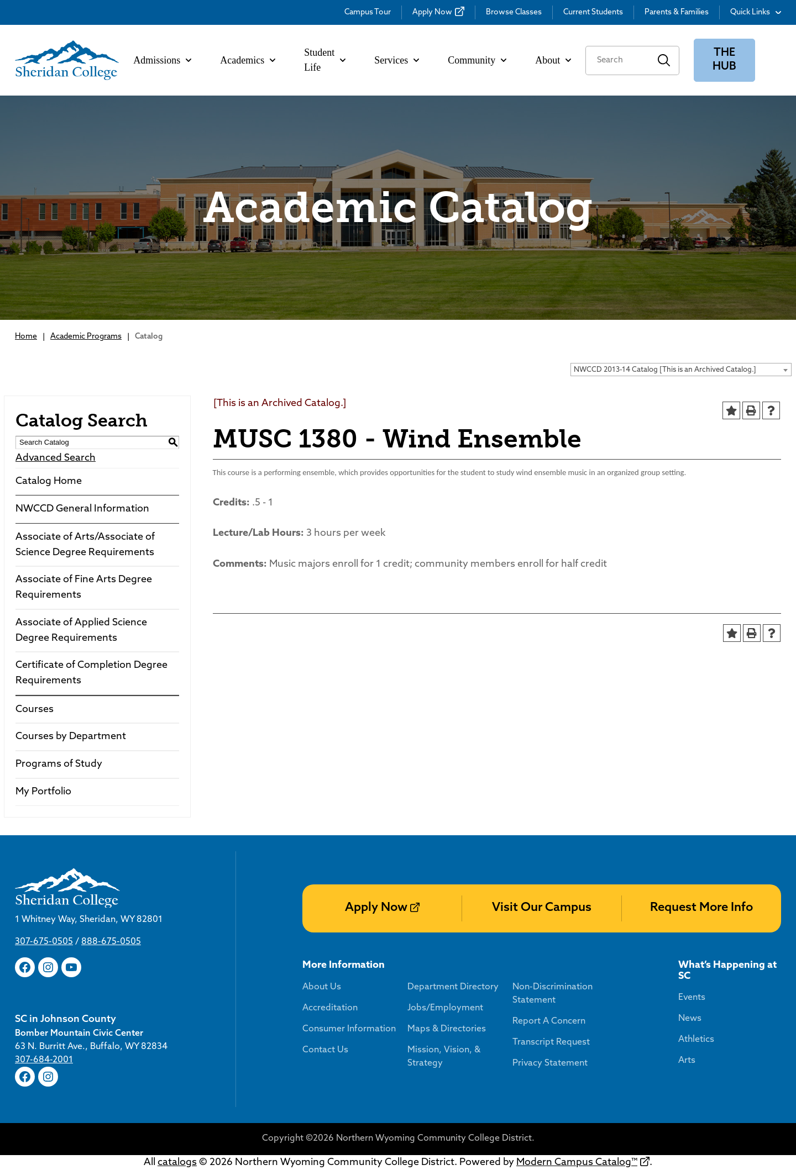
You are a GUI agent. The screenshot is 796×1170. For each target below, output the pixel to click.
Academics (247, 60)
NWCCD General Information (82, 509)
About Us (321, 987)
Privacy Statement (550, 1063)
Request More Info (701, 908)
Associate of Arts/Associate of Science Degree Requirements (85, 545)
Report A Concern (548, 1021)
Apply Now (432, 12)
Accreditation (330, 1008)
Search (664, 60)
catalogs (177, 1162)
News (689, 1018)
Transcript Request (551, 1042)
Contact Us (325, 1050)
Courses (34, 709)
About (553, 60)
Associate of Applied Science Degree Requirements (81, 631)
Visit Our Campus (541, 908)
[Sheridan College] (67, 60)
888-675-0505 (111, 941)
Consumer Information (349, 1029)
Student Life (324, 60)
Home (26, 337)
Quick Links (755, 12)
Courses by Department (70, 736)
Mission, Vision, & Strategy (443, 1057)
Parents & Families (677, 12)
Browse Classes (514, 12)
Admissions (162, 60)
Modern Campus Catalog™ (576, 1162)
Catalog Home (48, 481)
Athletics (696, 1039)
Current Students (593, 12)
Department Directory (453, 987)
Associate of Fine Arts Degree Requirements (83, 587)
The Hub (724, 60)
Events (691, 997)
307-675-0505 (44, 941)
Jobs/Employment (445, 1008)
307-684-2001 (44, 1060)
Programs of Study (58, 764)
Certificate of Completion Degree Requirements (91, 673)
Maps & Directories (446, 1029)
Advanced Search (55, 458)
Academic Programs (86, 337)
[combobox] (681, 369)
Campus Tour (367, 12)
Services (396, 60)
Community (477, 60)
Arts (686, 1060)
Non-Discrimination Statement (552, 994)
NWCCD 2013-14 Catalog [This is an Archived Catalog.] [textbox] (665, 369)
